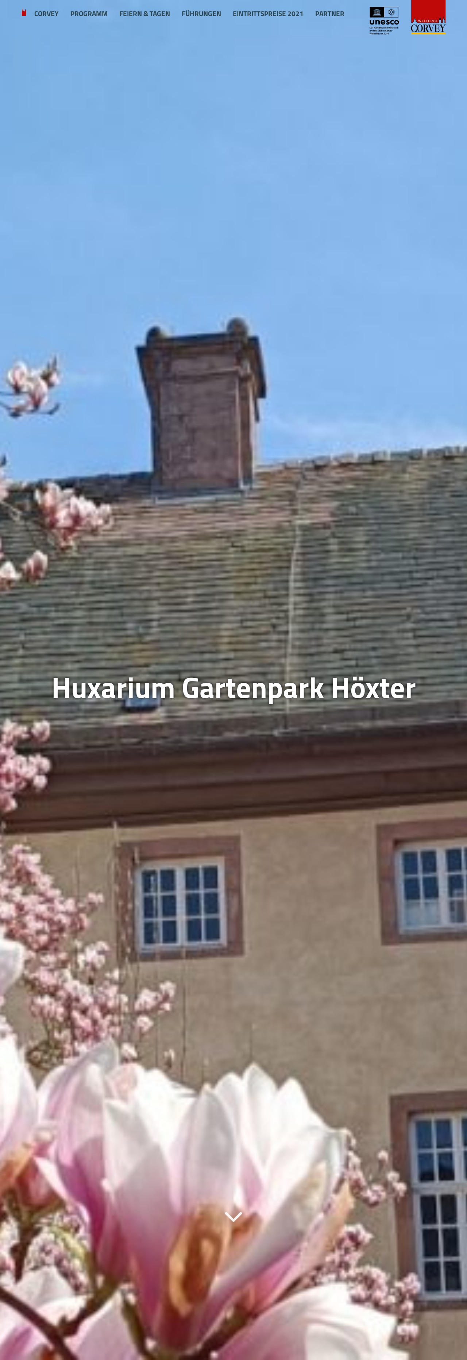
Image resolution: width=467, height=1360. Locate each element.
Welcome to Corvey (24, 13)
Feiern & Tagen (144, 13)
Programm (89, 13)
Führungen (201, 13)
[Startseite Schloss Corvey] (407, 18)
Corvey (46, 13)
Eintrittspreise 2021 (268, 13)
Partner (329, 13)
